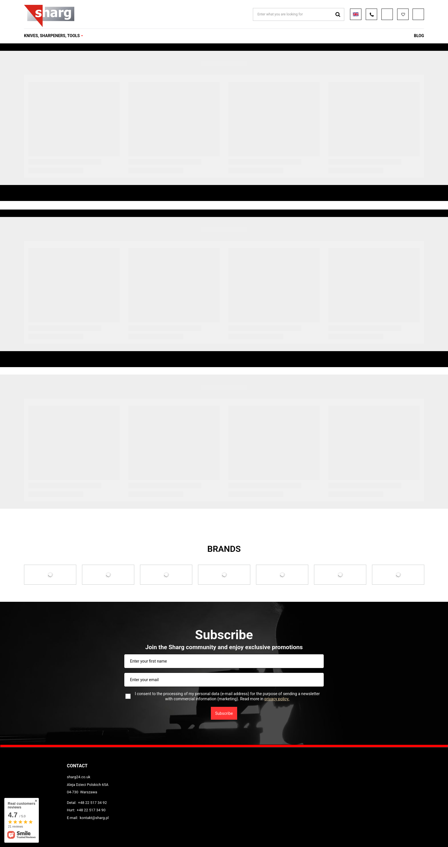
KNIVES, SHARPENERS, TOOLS (52, 35)
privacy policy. (277, 699)
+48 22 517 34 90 (91, 810)
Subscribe (224, 713)
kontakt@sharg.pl (94, 818)
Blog (419, 35)
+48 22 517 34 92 (92, 802)
